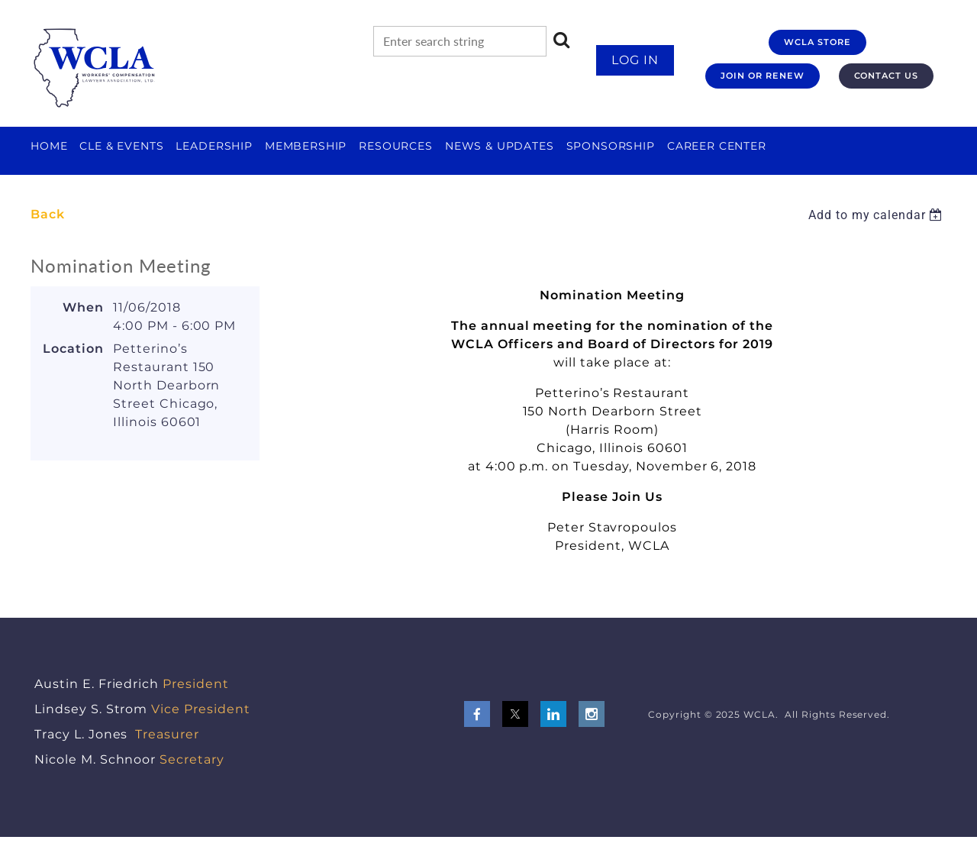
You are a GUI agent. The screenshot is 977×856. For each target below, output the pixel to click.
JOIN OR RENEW (762, 75)
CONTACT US (886, 75)
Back (48, 214)
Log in (635, 60)
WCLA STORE (817, 42)
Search (562, 39)
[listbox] (877, 214)
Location (73, 348)
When (83, 307)
